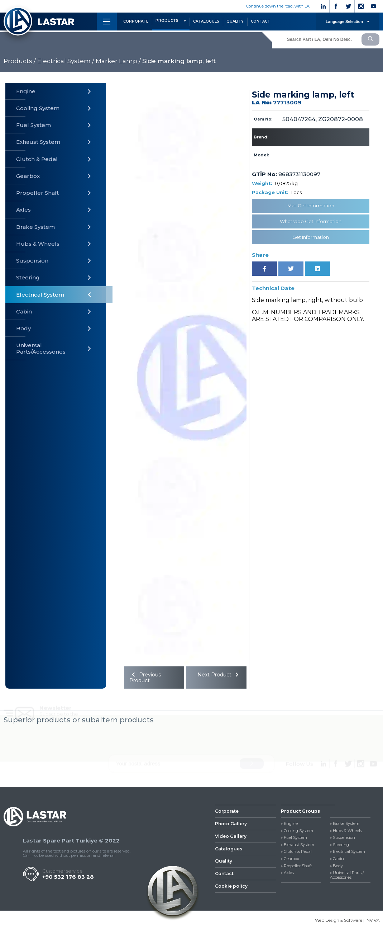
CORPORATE (135, 21)
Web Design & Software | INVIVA (347, 920)
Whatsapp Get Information (310, 221)
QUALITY (235, 21)
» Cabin (337, 858)
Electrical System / (65, 61)
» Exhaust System (297, 844)
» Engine (289, 823)
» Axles (287, 872)
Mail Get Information (310, 205)
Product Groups (300, 811)
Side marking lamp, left (179, 61)
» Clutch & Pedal (296, 851)
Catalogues (228, 848)
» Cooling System (297, 830)
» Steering (339, 844)
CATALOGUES (206, 21)
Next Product (219, 674)
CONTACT (260, 21)
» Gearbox (290, 858)
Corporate (227, 811)
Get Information (310, 237)
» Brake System (344, 823)
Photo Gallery (231, 823)
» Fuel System (294, 837)
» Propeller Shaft (296, 866)
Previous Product (145, 677)
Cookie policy (231, 886)
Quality (223, 861)
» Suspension (342, 837)
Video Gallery (230, 836)
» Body (336, 866)
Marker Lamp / (118, 61)
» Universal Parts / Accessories (347, 875)
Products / (20, 61)
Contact (224, 873)
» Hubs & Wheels (346, 830)
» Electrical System (347, 851)
